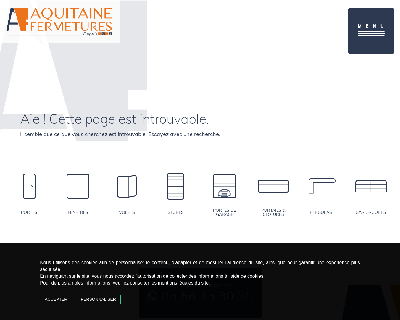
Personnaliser (98, 299)
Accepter (56, 299)
